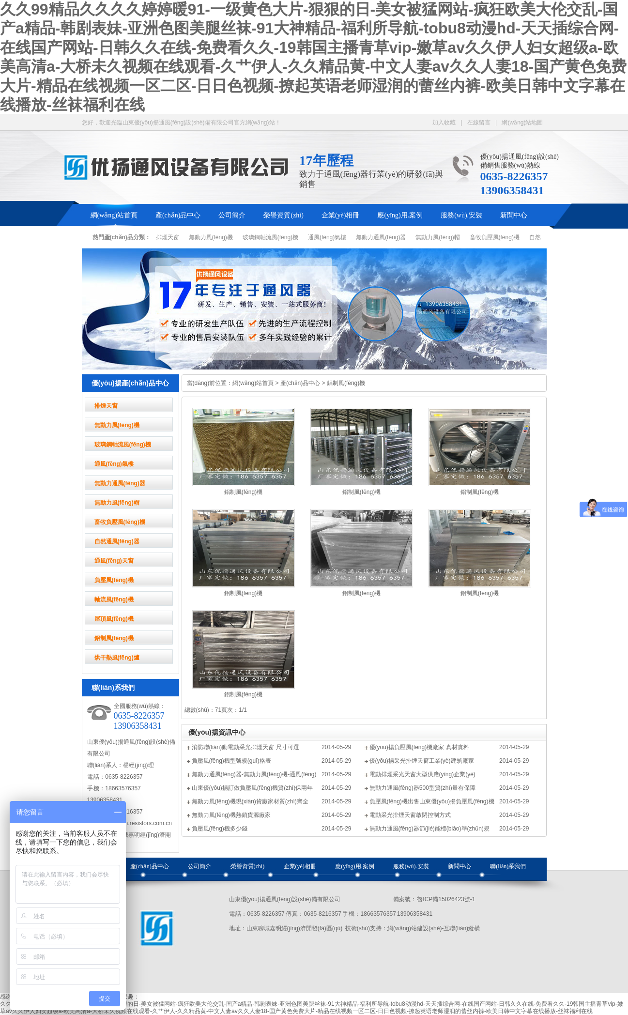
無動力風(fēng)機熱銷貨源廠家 (231, 815)
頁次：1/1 (234, 710)
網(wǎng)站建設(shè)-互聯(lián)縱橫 (433, 928)
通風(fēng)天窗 (114, 560)
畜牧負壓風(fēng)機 (495, 237)
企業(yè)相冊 (341, 215)
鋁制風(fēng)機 (114, 638)
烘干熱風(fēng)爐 (116, 657)
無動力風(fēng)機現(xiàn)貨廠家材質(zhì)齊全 (250, 801)
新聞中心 (513, 215)
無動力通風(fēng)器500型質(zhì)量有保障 (422, 787)
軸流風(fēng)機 (114, 599)
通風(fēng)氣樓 (327, 237)
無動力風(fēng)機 (211, 237)
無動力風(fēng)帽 (437, 237)
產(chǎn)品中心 (178, 215)
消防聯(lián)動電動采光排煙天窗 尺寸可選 (245, 747)
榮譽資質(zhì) (283, 215)
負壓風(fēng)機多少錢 (219, 828)
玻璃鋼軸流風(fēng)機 (270, 237)
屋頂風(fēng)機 (114, 618)
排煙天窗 (167, 237)
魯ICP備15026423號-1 (445, 899)
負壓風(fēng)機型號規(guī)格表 (231, 760)
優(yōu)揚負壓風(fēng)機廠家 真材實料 (419, 747)
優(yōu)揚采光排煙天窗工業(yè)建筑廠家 (421, 760)
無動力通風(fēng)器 (381, 237)
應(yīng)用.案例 (400, 215)
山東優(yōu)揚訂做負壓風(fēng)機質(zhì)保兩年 (252, 787)
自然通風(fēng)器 (116, 541)
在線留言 (478, 122)
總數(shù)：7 (201, 710)
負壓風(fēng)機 (114, 580)
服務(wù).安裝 (461, 215)
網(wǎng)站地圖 (522, 122)
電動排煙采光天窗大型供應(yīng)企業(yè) (422, 774)
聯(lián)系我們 (508, 866)
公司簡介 (231, 215)
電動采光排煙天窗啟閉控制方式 (410, 815)
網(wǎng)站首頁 (114, 215)
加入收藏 (444, 122)
